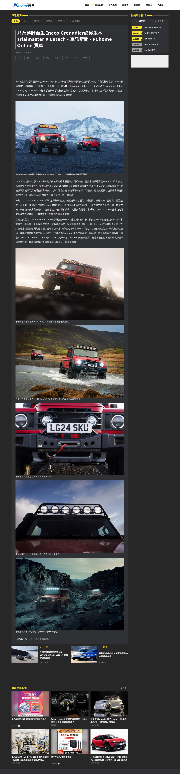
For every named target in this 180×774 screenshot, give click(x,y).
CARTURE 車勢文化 (38, 638)
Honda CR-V (149, 50)
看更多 (123, 688)
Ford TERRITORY (151, 33)
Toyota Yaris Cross (152, 44)
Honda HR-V (149, 39)
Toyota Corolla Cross (153, 27)
